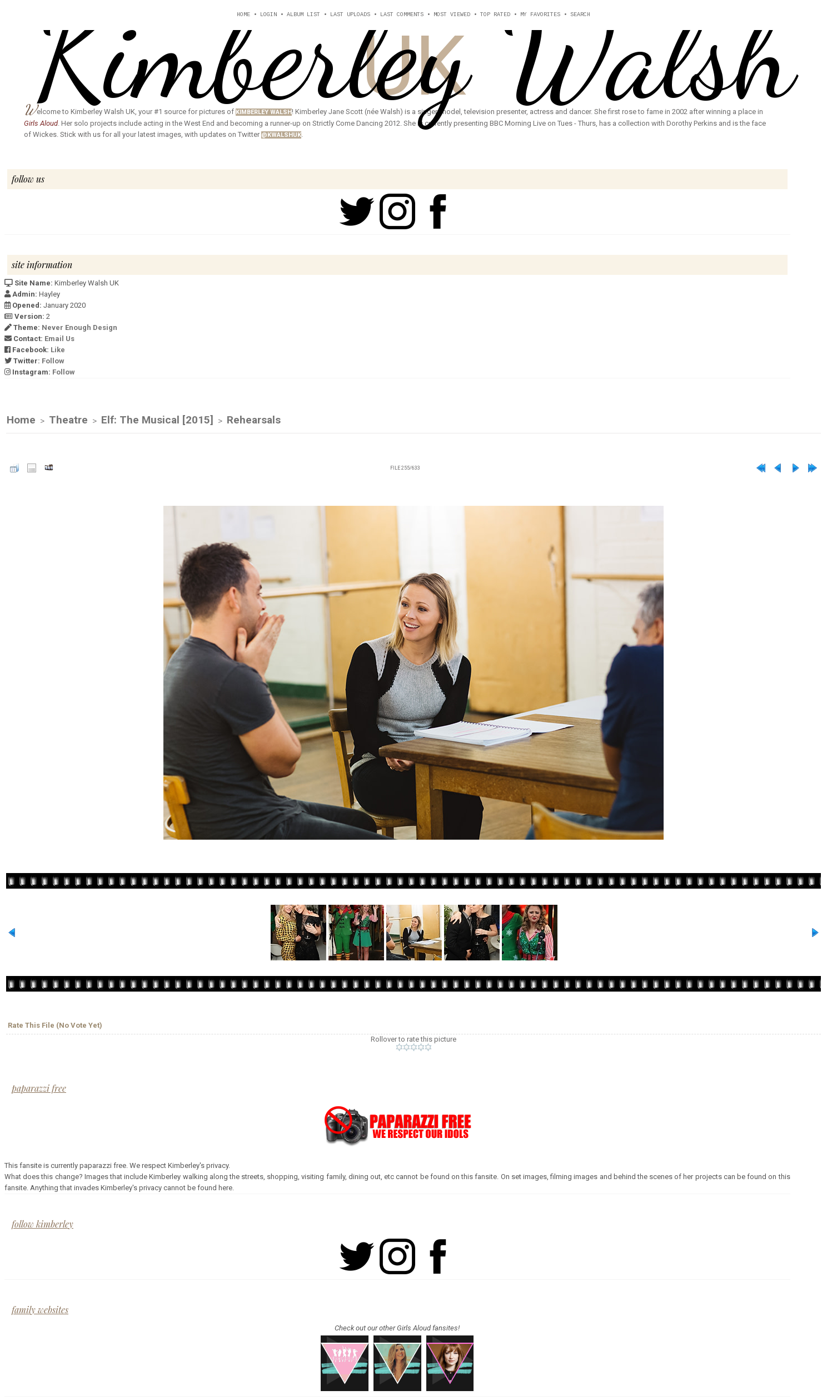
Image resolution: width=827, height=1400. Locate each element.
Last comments (402, 15)
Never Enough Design (79, 327)
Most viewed (452, 15)
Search (580, 15)
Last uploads (350, 15)
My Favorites (540, 15)
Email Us (59, 338)
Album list (303, 15)
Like (58, 350)
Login (268, 15)
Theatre (68, 419)
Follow (53, 361)
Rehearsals (254, 419)
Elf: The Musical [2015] (157, 419)
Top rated (495, 15)
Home (243, 15)
